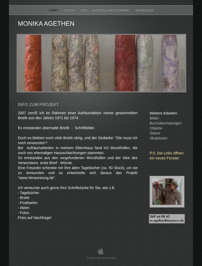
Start (54, 10)
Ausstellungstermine (111, 10)
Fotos (69, 10)
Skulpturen (158, 138)
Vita (83, 10)
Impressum (144, 10)
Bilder (154, 118)
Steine (155, 133)
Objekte (156, 128)
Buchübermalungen (165, 123)
